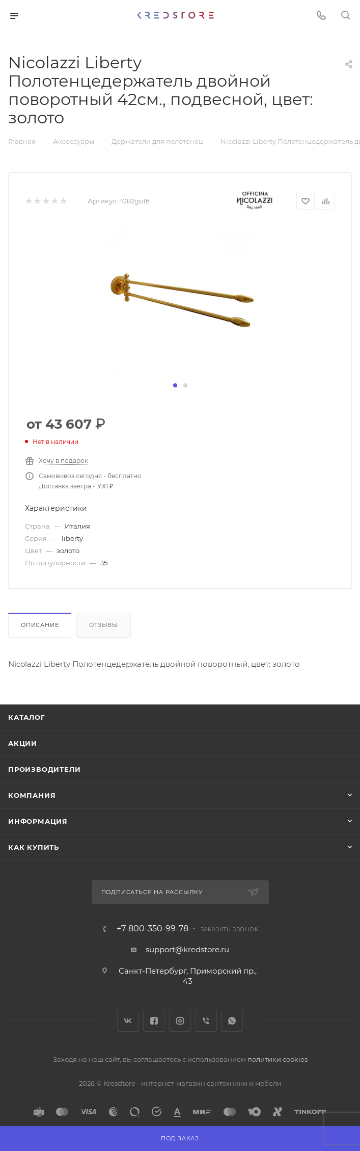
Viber (206, 1021)
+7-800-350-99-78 (152, 929)
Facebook (154, 1021)
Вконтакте (128, 1021)
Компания (32, 795)
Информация (38, 821)
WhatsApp (232, 1021)
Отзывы (103, 625)
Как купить (33, 847)
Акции (22, 743)
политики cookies (277, 1059)
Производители (44, 769)
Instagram (180, 1021)
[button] (175, 385)
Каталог (26, 717)
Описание (40, 625)
